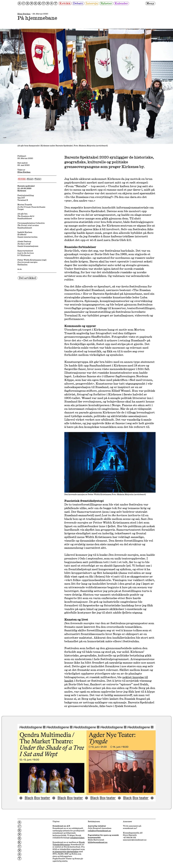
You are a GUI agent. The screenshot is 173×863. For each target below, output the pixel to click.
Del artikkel (27, 277)
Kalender (121, 3)
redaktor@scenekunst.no (99, 831)
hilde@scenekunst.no (97, 842)
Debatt (78, 3)
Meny (150, 3)
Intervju (92, 3)
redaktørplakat (77, 838)
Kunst (30, 179)
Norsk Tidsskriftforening (69, 843)
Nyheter (106, 3)
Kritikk (64, 3)
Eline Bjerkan (23, 14)
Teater (38, 179)
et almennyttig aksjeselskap (66, 851)
